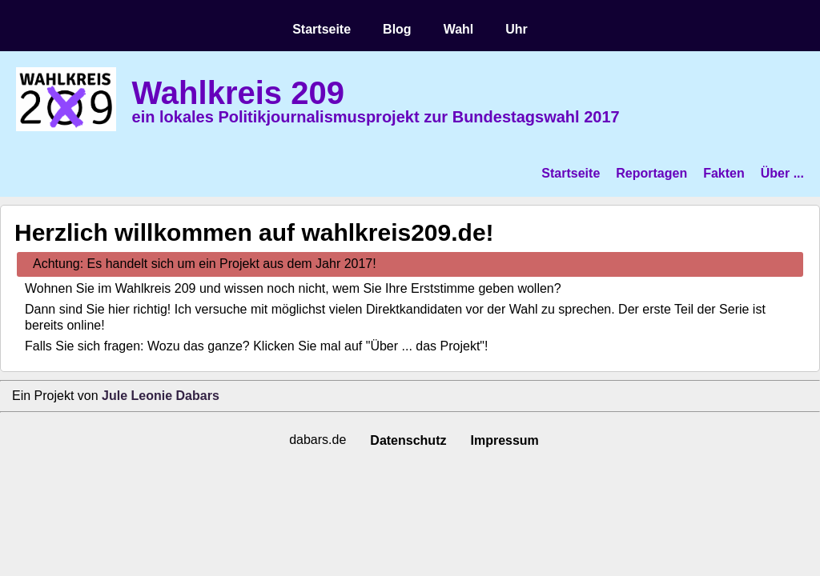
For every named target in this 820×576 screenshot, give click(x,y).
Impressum (504, 440)
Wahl (459, 29)
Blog (397, 29)
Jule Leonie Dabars (160, 395)
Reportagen (651, 173)
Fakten (724, 173)
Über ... (782, 173)
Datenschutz (408, 440)
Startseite (321, 29)
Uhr (516, 29)
